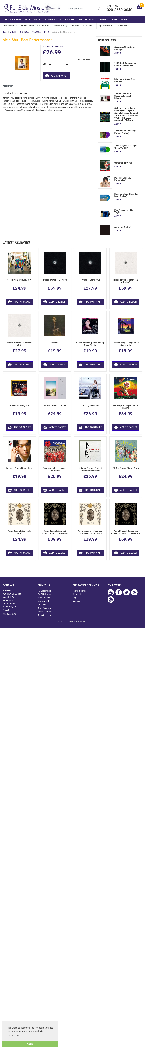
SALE (27, 19)
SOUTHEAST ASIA (88, 19)
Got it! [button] (30, 1044)
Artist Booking (43, 25)
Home (5, 32)
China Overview (123, 25)
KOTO (46, 32)
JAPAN (37, 19)
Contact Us (78, 594)
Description (8, 86)
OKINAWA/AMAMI (52, 19)
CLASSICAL (36, 32)
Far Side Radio (27, 25)
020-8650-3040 (9, 614)
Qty (44, 64)
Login (75, 598)
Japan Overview (105, 25)
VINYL (114, 19)
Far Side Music (11, 25)
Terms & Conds (79, 591)
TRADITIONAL (24, 32)
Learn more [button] (13, 1035)
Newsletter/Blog (60, 25)
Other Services (88, 25)
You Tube (74, 25)
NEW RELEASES (13, 19)
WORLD (104, 19)
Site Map (77, 601)
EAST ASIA (70, 19)
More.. (124, 19)
